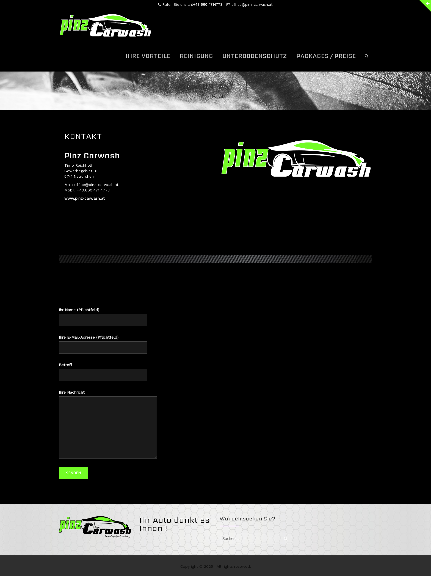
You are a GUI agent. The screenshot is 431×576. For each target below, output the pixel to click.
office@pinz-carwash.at (252, 4)
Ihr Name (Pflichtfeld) (103, 317)
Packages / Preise (326, 56)
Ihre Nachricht (108, 424)
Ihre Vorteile (148, 56)
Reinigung (196, 56)
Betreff (103, 372)
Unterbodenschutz (254, 56)
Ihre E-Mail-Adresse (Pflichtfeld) (103, 344)
